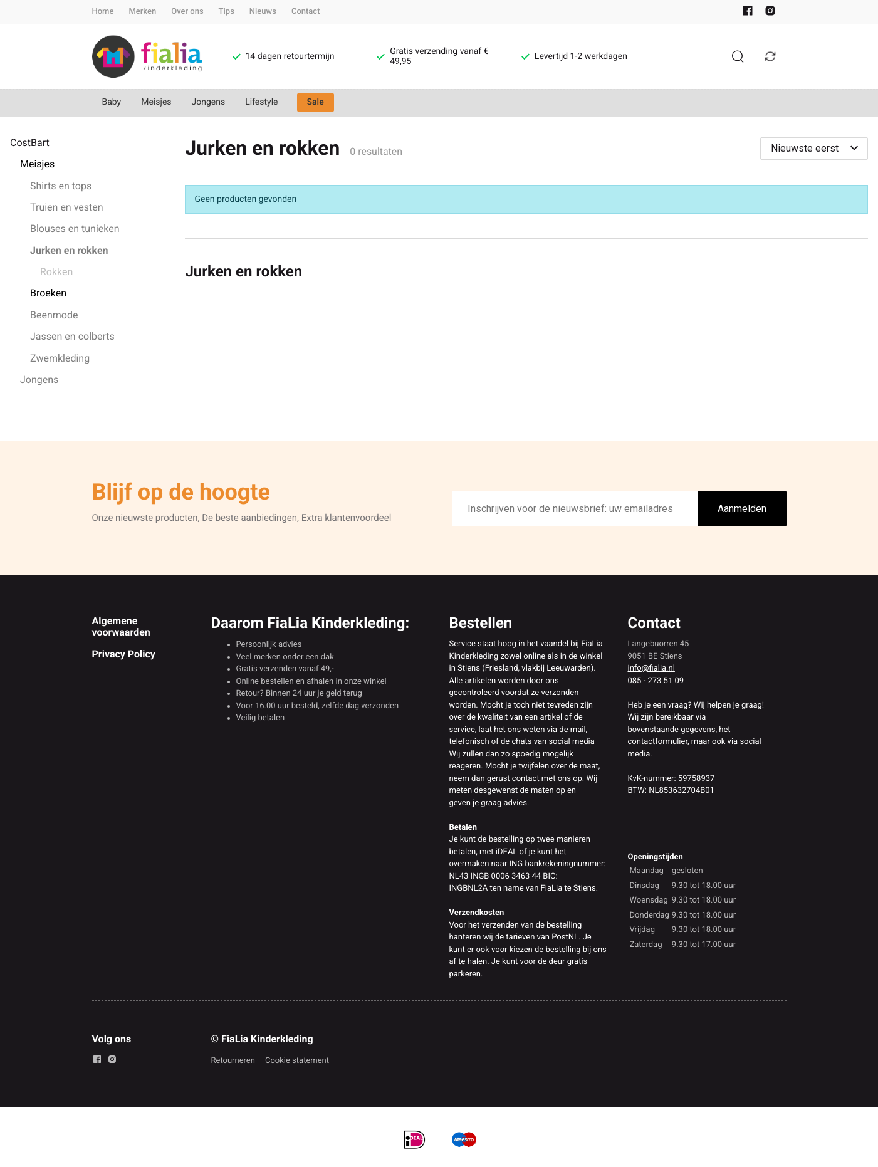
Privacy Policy (123, 654)
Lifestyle (261, 102)
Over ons (187, 11)
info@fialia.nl (651, 668)
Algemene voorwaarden (121, 626)
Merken (142, 11)
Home (103, 11)
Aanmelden (742, 509)
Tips (226, 11)
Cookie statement (297, 1060)
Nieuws (262, 11)
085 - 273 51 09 (656, 681)
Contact (305, 11)
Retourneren (233, 1060)
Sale (315, 102)
